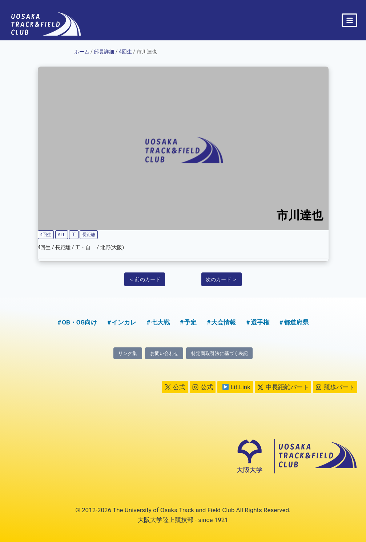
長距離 (88, 234)
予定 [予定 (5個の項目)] (190, 322)
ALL (61, 234)
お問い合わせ (163, 353)
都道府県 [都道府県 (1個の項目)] (296, 322)
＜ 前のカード (144, 279)
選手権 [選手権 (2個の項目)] (260, 322)
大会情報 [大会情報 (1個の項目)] (223, 322)
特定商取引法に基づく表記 (221, 353)
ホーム (81, 52)
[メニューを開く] (349, 20)
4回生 (125, 52)
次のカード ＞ (221, 279)
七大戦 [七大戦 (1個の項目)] (160, 322)
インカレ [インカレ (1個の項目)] (124, 322)
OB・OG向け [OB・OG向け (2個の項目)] (79, 322)
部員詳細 (104, 52)
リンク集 (124, 353)
